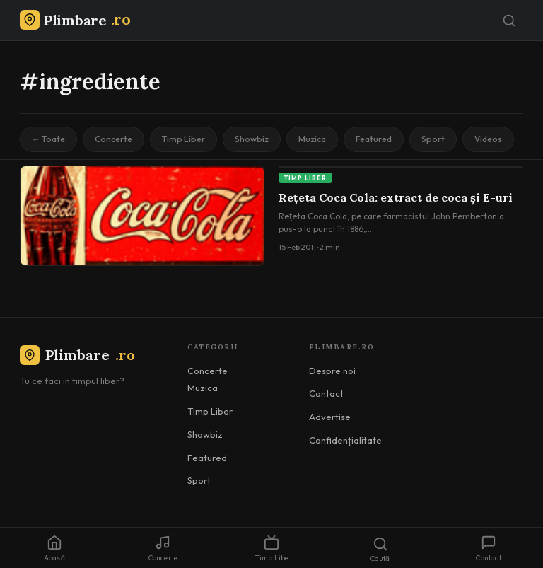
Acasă (54, 548)
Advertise (330, 416)
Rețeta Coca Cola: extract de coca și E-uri (396, 197)
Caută (380, 549)
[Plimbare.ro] (75, 20)
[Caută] (509, 20)
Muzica (312, 139)
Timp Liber (183, 139)
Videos (488, 139)
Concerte (113, 139)
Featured (374, 139)
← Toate (48, 139)
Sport (433, 139)
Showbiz (252, 139)
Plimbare (77, 354)
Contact (326, 393)
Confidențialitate (345, 440)
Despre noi (332, 370)
